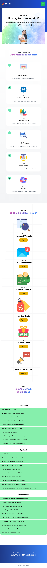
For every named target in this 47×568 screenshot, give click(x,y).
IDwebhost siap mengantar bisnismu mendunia (23, 554)
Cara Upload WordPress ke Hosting (12, 506)
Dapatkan (23, 320)
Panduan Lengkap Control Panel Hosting (13, 436)
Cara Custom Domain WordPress (11, 532)
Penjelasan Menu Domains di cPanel (12, 417)
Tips (23, 240)
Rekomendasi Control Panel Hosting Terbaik (14, 439)
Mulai (23, 266)
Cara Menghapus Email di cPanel (11, 469)
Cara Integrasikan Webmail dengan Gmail (13, 457)
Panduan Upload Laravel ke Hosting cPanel (14, 443)
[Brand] (8, 4)
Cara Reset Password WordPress (11, 529)
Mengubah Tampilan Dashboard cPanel (13, 413)
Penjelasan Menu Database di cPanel (12, 420)
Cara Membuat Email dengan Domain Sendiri (14, 484)
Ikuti (23, 346)
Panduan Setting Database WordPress (13, 521)
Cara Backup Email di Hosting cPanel (12, 465)
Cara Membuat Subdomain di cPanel (12, 428)
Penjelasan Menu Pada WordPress (11, 502)
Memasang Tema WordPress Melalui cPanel (14, 525)
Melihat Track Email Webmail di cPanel (12, 461)
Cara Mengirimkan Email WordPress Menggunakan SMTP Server (20, 488)
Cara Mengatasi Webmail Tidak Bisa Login (13, 480)
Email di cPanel (6, 454)
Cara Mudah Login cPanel (9, 409)
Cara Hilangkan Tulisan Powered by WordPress (15, 517)
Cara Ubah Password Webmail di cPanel (13, 473)
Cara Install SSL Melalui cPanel (10, 432)
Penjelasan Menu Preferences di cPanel (13, 424)
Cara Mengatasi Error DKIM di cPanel (12, 476)
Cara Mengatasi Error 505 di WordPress (13, 513)
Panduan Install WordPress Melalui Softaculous (15, 498)
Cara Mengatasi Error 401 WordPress (12, 510)
